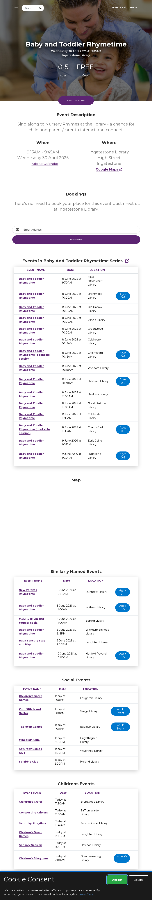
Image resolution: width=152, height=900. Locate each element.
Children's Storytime (32, 854)
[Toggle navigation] (15, 7)
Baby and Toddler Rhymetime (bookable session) (33, 350)
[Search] (29, 8)
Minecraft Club (28, 736)
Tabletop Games (29, 723)
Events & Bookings (124, 7)
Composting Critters (32, 808)
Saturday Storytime (31, 819)
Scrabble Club (27, 757)
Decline (139, 879)
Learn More (86, 894)
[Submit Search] (40, 8)
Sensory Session (29, 841)
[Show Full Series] (127, 260)
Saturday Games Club (33, 747)
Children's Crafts (29, 797)
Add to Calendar (43, 164)
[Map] (76, 518)
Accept (117, 879)
